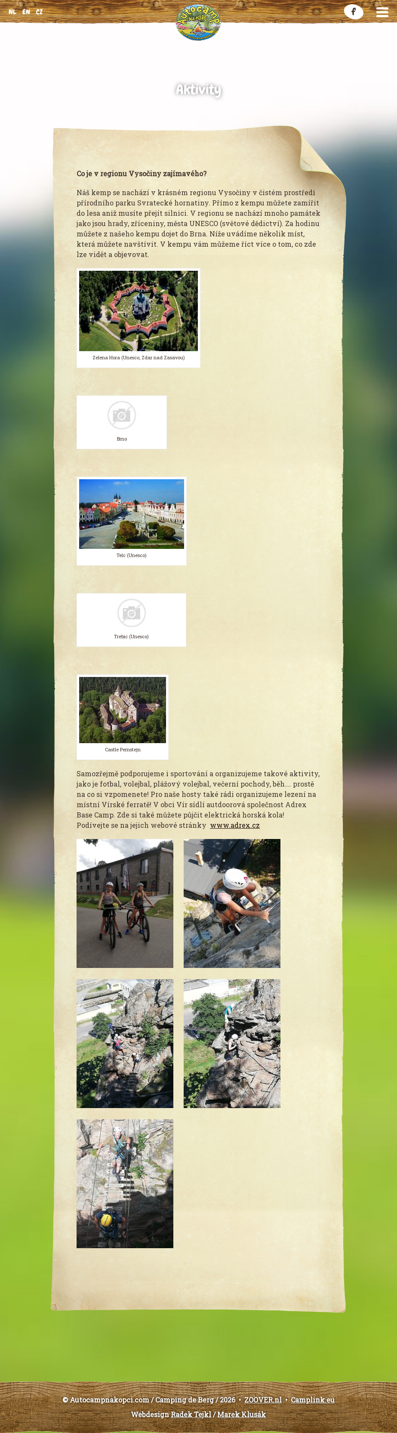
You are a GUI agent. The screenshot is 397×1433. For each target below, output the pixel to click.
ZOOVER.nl (263, 1399)
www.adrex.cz (235, 825)
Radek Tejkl (191, 1414)
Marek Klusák (241, 1414)
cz (39, 11)
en (26, 11)
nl (12, 11)
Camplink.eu (313, 1399)
